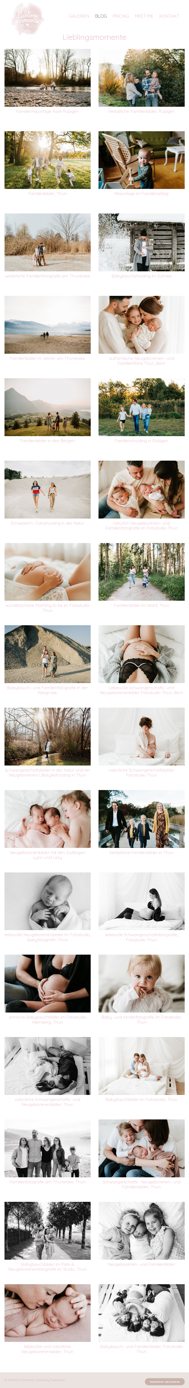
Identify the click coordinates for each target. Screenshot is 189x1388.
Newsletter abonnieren (165, 1381)
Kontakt (169, 16)
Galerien (79, 16)
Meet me (144, 16)
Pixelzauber (57, 1380)
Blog (101, 16)
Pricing (121, 16)
